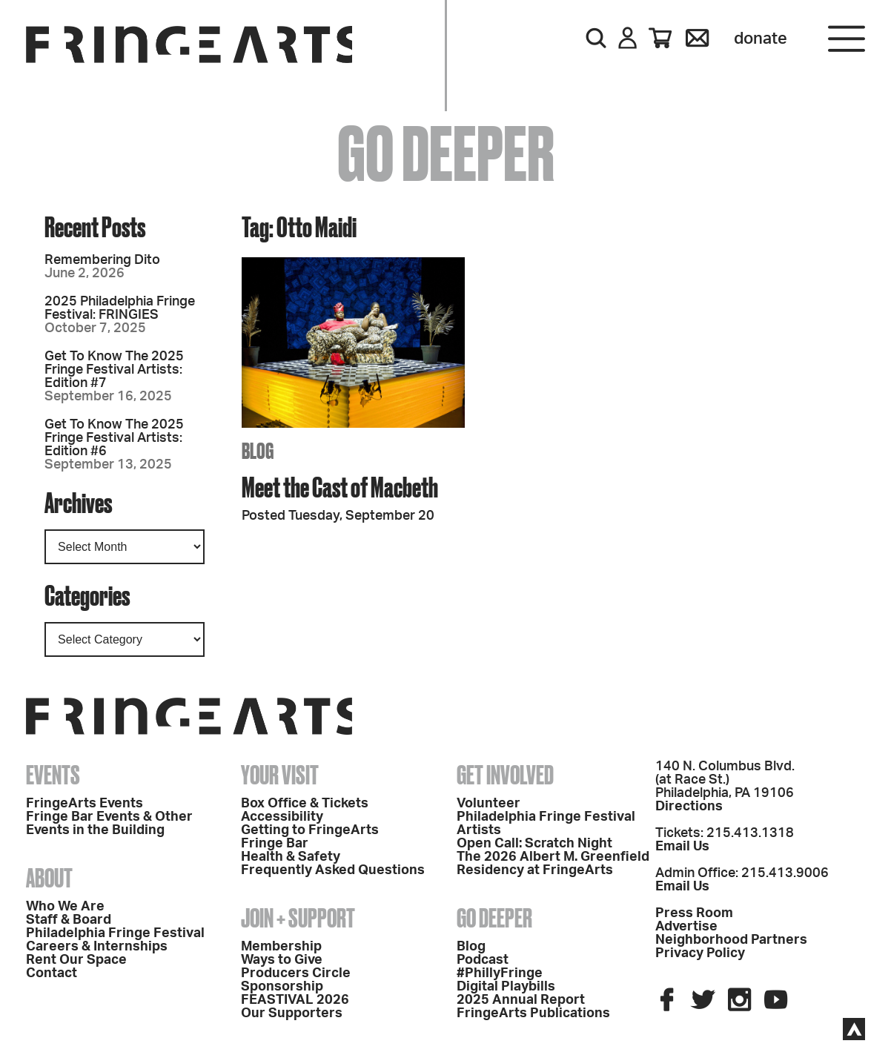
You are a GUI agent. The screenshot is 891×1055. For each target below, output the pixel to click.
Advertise (686, 926)
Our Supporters (291, 1013)
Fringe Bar (274, 843)
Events (53, 775)
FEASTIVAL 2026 (295, 1000)
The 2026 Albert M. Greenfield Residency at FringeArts (553, 863)
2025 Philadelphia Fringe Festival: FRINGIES (119, 308)
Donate (760, 38)
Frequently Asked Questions (333, 870)
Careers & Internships (97, 946)
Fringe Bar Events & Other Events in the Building (109, 823)
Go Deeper (494, 918)
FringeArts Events (84, 803)
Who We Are (65, 906)
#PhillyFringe (500, 973)
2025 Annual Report (521, 1000)
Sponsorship (282, 986)
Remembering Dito (102, 260)
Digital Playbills (506, 986)
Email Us (682, 846)
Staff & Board (68, 920)
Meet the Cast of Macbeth (340, 487)
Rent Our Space (76, 960)
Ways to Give (281, 960)
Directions (689, 806)
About (49, 878)
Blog (471, 946)
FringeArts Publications (533, 1013)
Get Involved (505, 775)
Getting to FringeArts (310, 830)
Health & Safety (290, 857)
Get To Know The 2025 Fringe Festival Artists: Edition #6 (114, 438)
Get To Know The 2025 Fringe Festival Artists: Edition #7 (114, 370)
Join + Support (298, 918)
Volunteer (488, 803)
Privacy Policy (700, 953)
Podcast (483, 960)
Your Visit (280, 775)
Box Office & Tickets (304, 803)
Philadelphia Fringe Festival (115, 933)
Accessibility (282, 817)
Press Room (694, 913)
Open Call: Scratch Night (534, 843)
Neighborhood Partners (731, 940)
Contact (51, 973)
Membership (281, 946)
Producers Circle (296, 973)
